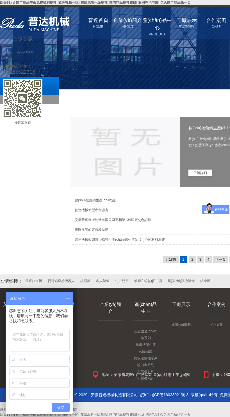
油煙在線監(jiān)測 (148, 281)
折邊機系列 (145, 378)
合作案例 (217, 304)
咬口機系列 (145, 365)
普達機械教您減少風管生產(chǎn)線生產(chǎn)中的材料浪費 (120, 240)
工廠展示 (181, 304)
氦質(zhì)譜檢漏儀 (181, 281)
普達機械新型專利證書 (91, 210)
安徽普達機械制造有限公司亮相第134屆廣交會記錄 (113, 220)
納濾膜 (205, 281)
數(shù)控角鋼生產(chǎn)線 (95, 200)
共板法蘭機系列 (146, 358)
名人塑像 (103, 281)
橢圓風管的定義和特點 (91, 230)
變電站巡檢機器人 (61, 281)
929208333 (25, 52)
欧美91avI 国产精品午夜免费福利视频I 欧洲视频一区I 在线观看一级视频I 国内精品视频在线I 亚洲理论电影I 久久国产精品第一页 (95, 2)
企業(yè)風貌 (181, 324)
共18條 (171, 260)
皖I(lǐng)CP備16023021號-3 (164, 395)
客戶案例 (216, 324)
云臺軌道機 (33, 281)
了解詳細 (200, 173)
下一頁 (220, 260)
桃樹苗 (85, 281)
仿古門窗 (122, 281)
